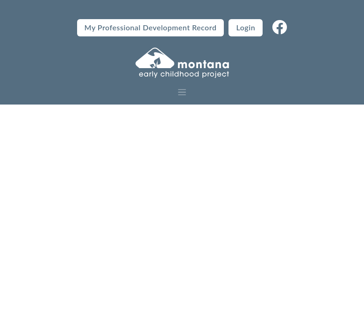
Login (245, 27)
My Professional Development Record (151, 27)
